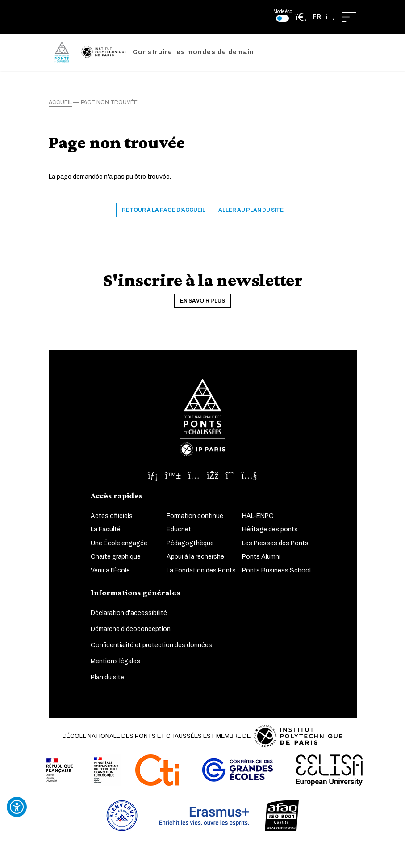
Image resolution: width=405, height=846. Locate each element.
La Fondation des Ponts (201, 570)
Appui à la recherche (195, 556)
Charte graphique (116, 556)
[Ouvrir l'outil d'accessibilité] (17, 807)
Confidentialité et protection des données (151, 645)
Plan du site (107, 677)
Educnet (179, 529)
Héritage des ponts (270, 529)
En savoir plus (202, 301)
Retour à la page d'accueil (163, 210)
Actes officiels (112, 516)
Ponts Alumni (261, 556)
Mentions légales (115, 661)
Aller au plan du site (251, 210)
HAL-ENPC (258, 516)
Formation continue (195, 516)
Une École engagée (119, 543)
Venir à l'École (110, 570)
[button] (323, 17)
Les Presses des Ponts (275, 543)
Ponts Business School (276, 570)
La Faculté (106, 529)
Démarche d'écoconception (131, 629)
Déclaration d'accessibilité (129, 613)
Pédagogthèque (190, 543)
